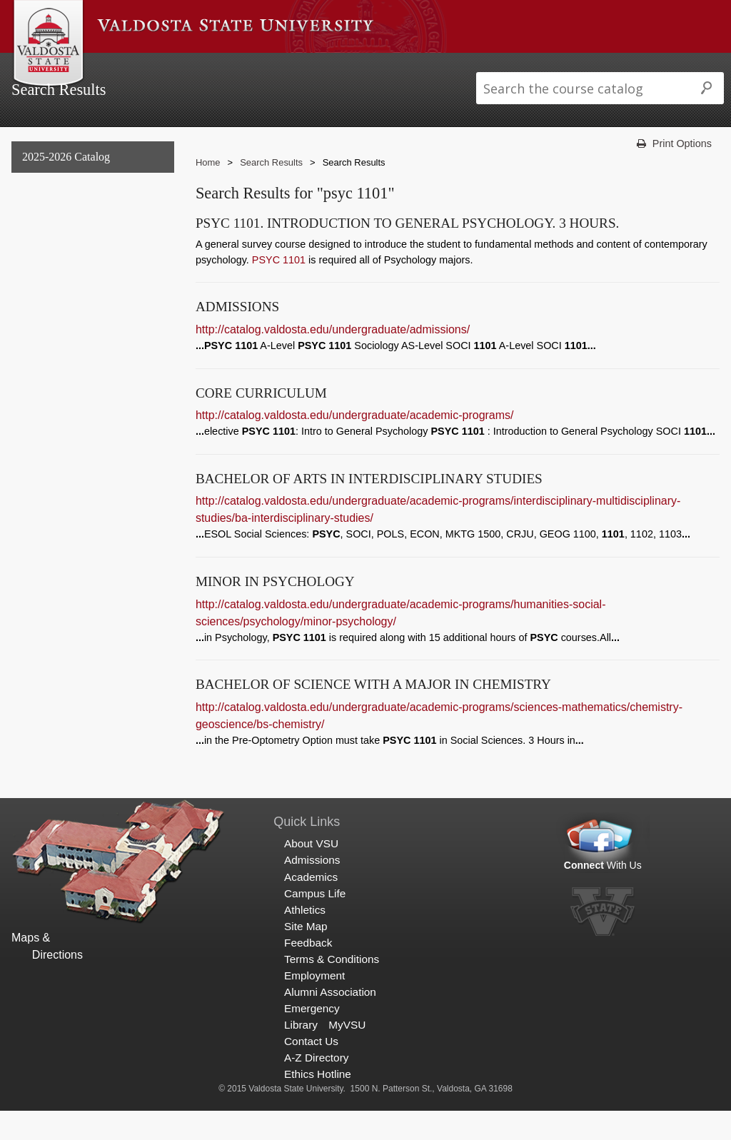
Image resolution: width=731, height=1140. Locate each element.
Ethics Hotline (317, 1102)
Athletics (414, 67)
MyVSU (347, 1053)
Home (208, 191)
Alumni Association (330, 1020)
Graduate (41, 273)
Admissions (198, 67)
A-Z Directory (316, 1086)
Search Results (58, 331)
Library (301, 1053)
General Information (68, 214)
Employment (314, 1004)
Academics (271, 67)
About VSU (127, 67)
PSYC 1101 (279, 288)
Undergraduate (55, 244)
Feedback (308, 971)
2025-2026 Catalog (66, 185)
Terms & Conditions (331, 988)
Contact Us (311, 1070)
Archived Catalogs (62, 302)
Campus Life (345, 67)
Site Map (306, 955)
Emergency (312, 1037)
